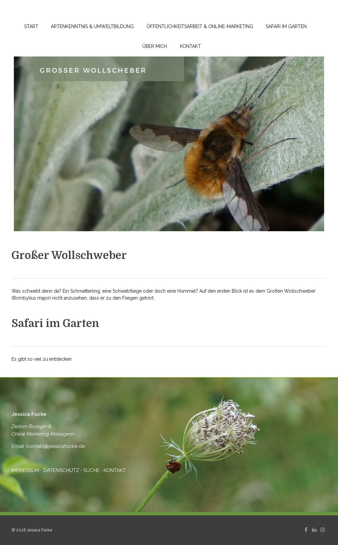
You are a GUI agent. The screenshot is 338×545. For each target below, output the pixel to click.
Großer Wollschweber (69, 255)
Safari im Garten (55, 323)
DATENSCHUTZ (61, 470)
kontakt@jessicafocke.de (55, 446)
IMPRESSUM (26, 470)
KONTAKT (115, 470)
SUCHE (91, 470)
